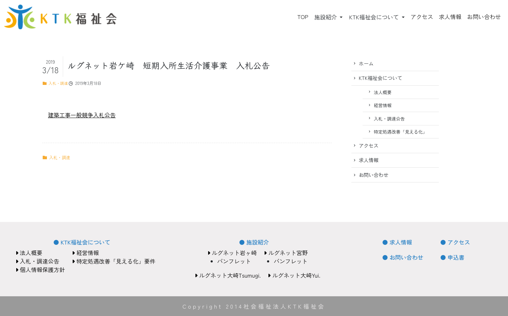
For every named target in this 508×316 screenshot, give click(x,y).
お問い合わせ (484, 16)
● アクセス (455, 242)
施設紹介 (326, 17)
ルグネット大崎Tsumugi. (228, 275)
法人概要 (383, 92)
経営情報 (383, 105)
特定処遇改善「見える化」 (400, 131)
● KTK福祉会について (81, 242)
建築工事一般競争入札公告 (82, 115)
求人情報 (450, 16)
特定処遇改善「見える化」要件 (113, 261)
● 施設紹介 (254, 242)
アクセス (422, 16)
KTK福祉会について (374, 17)
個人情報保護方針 (40, 269)
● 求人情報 (397, 242)
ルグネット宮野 (286, 252)
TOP (302, 16)
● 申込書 (452, 257)
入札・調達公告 (389, 118)
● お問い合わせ (402, 257)
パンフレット (234, 261)
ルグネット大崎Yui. (294, 275)
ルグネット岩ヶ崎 (232, 252)
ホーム (366, 63)
